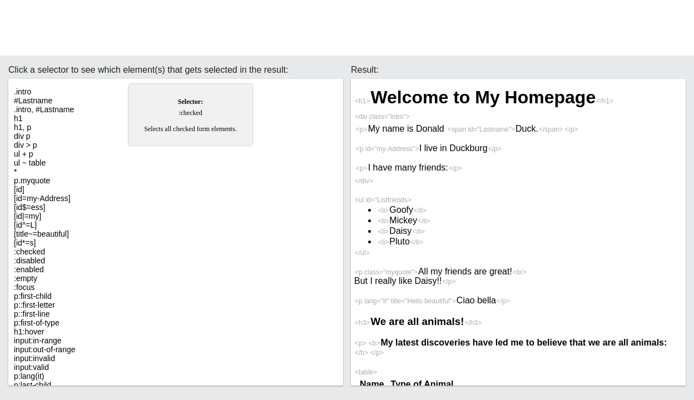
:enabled (29, 269)
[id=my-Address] (42, 198)
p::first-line (32, 313)
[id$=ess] (29, 207)
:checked (29, 251)
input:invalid (34, 358)
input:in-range (38, 340)
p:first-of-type (37, 322)
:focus (24, 287)
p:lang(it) (29, 376)
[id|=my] (27, 216)
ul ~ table (30, 162)
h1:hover (29, 331)
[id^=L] (25, 225)
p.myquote (32, 180)
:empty (25, 278)
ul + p (23, 153)
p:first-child (33, 296)
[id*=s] (25, 242)
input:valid (31, 367)
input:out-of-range (45, 349)
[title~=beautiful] (41, 233)
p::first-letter (34, 305)
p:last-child (32, 385)
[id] (19, 189)
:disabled (29, 260)
